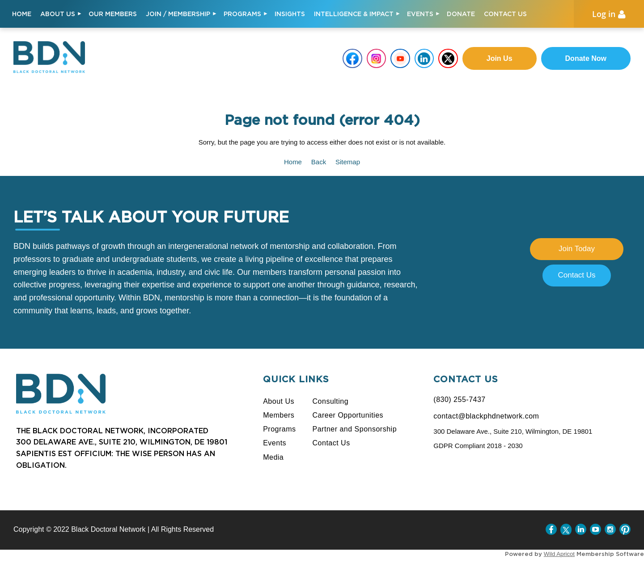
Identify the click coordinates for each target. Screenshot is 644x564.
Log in (603, 14)
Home (293, 162)
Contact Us (576, 275)
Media (273, 457)
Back (318, 162)
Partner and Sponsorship (355, 429)
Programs (279, 429)
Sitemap (347, 162)
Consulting (331, 401)
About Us (278, 401)
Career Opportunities (348, 415)
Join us (500, 58)
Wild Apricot (559, 554)
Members (278, 415)
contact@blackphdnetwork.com (486, 416)
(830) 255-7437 (459, 399)
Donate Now (585, 58)
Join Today (577, 248)
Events (274, 443)
